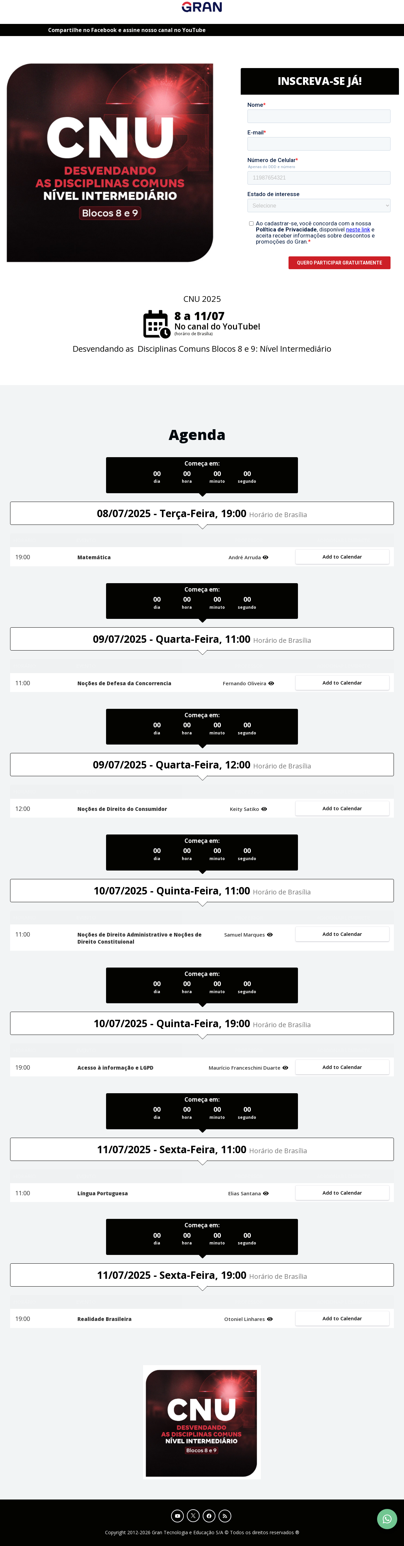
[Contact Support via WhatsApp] (387, 1519)
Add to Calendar (342, 556)
